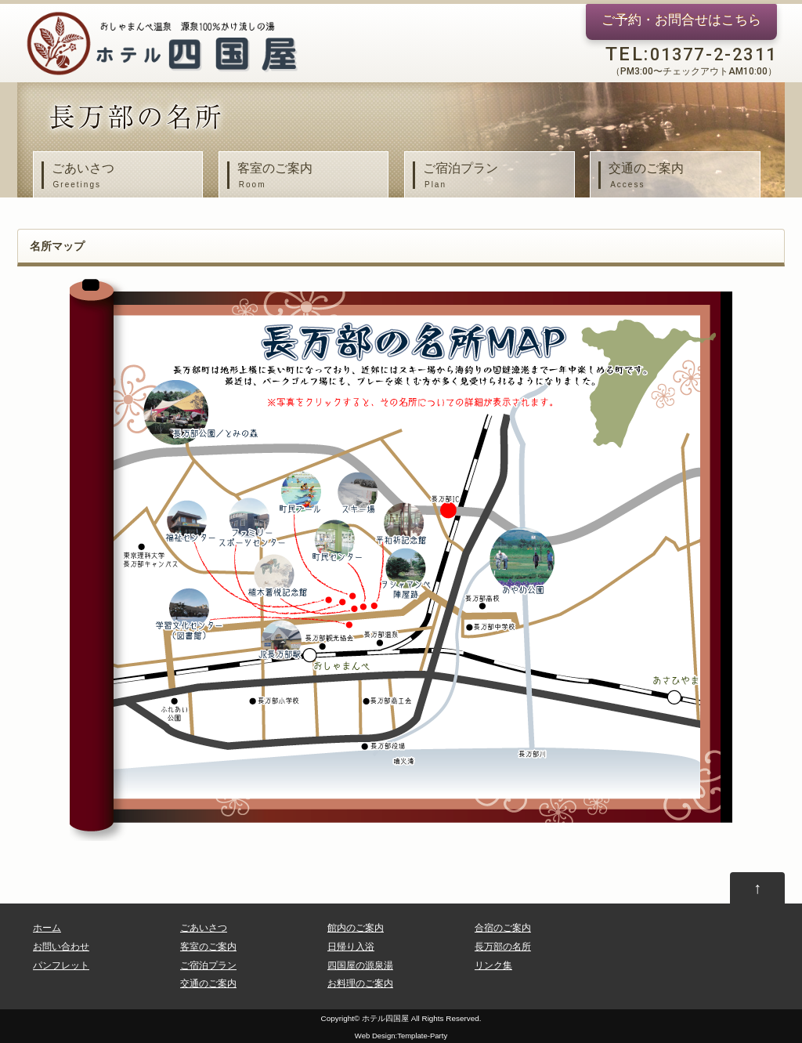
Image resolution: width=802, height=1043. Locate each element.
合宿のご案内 (503, 927)
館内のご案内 (355, 927)
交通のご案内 (679, 176)
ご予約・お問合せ (676, 21)
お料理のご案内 (360, 983)
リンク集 (493, 965)
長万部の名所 (503, 946)
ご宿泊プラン (493, 176)
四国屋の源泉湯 (360, 965)
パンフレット (61, 965)
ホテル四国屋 (385, 1018)
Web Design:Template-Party (401, 1035)
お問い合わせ (61, 946)
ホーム (47, 927)
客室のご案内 (307, 176)
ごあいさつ (122, 176)
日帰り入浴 (350, 946)
